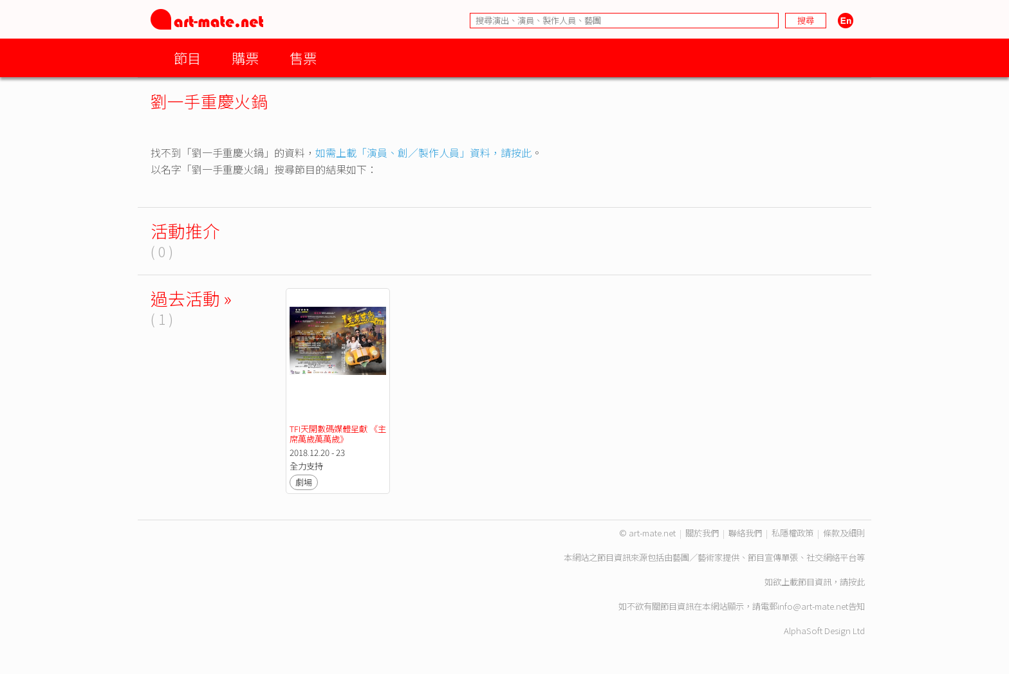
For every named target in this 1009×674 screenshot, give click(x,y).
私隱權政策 (792, 533)
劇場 (303, 482)
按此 (856, 582)
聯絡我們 (745, 533)
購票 (245, 58)
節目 (187, 58)
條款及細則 (844, 533)
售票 (303, 58)
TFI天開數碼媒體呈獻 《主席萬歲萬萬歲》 (338, 434)
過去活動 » (191, 298)
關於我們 (702, 533)
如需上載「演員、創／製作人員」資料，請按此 (423, 152)
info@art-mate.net (812, 606)
